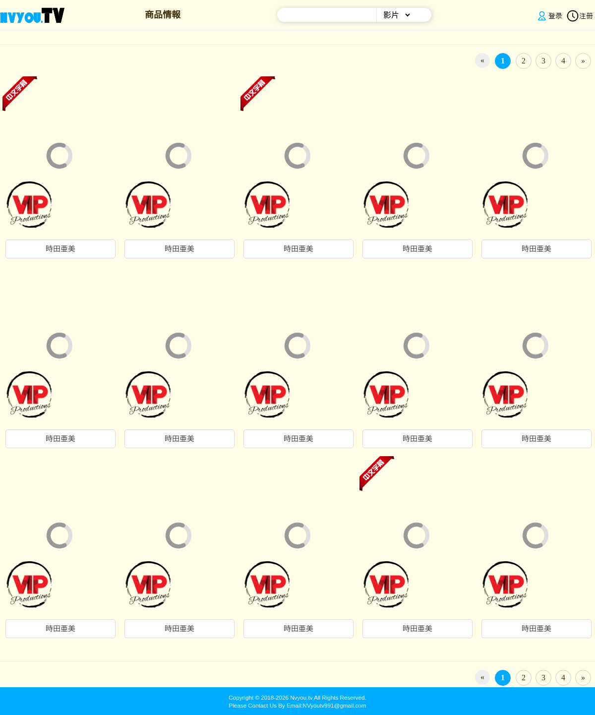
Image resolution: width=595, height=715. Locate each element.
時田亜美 (60, 249)
